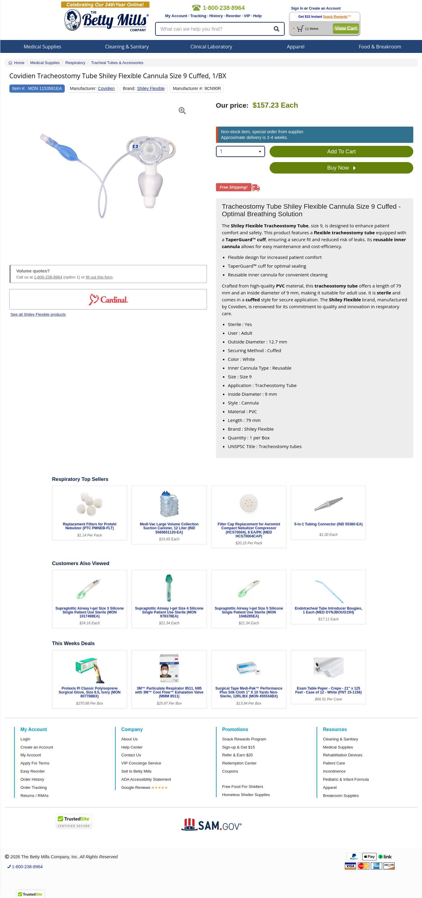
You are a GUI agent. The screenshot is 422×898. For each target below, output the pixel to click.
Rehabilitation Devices (342, 755)
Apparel (296, 46)
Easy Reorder (32, 771)
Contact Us (131, 755)
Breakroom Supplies (341, 795)
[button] (16, 176)
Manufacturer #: (188, 88)
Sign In (297, 8)
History (216, 16)
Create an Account (325, 8)
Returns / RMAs (34, 795)
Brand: (129, 88)
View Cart (346, 28)
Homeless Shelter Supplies (246, 794)
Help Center (131, 747)
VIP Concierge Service (141, 763)
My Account (176, 16)
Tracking (198, 16)
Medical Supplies (42, 46)
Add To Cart (341, 152)
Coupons (230, 771)
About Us (129, 739)
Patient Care (334, 763)
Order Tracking (33, 787)
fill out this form (99, 277)
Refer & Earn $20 (237, 755)
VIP (247, 16)
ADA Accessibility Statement (146, 779)
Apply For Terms (34, 763)
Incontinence (334, 771)
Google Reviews (135, 787)
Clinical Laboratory (211, 46)
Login (25, 739)
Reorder (233, 16)
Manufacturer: (83, 88)
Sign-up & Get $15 (238, 747)
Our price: (232, 105)
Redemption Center (239, 763)
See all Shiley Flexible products (38, 314)
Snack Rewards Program (244, 739)
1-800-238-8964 (48, 277)
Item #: (19, 88)
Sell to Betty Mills (136, 771)
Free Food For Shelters (242, 786)
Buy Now (341, 168)
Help (257, 16)
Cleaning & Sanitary (127, 46)
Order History (32, 779)
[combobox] (240, 151)
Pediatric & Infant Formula (346, 779)
